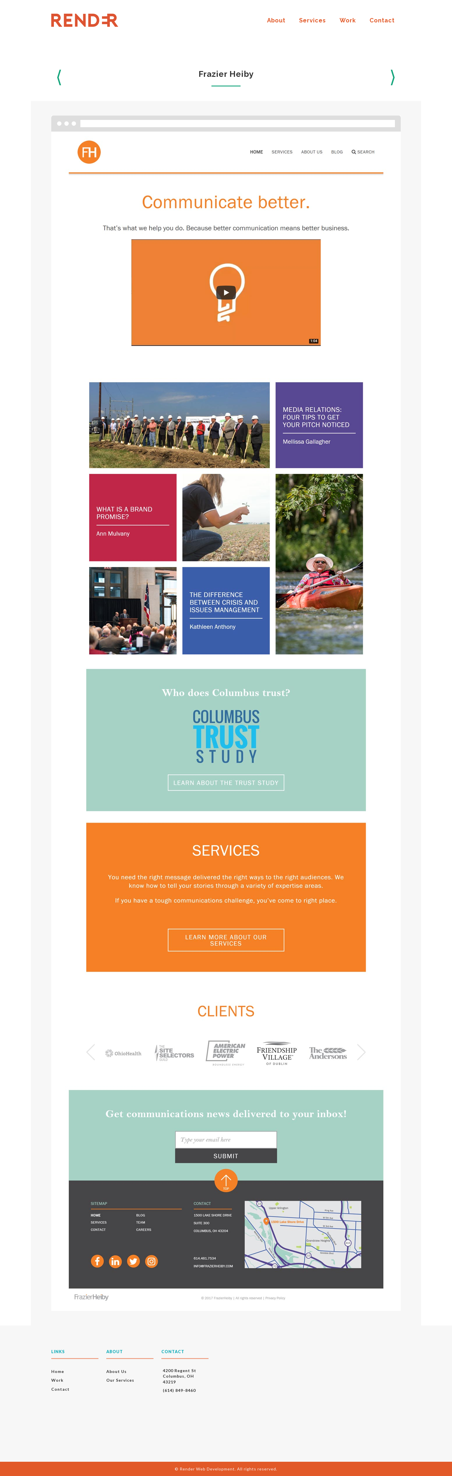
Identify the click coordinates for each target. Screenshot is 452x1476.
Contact (382, 20)
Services (312, 20)
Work (348, 20)
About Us (116, 1371)
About (276, 20)
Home (57, 1371)
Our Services (120, 1380)
